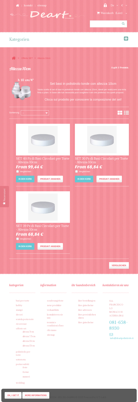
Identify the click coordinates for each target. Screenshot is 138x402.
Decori (19, 314)
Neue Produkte (54, 305)
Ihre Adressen (85, 310)
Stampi (19, 310)
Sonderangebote (55, 300)
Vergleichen (25, 171)
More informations (36, 395)
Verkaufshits (53, 310)
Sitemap (41, 5)
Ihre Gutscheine (85, 305)
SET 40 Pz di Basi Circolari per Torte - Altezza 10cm (42, 160)
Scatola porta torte (25, 319)
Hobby (19, 305)
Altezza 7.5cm (29, 336)
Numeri (26, 376)
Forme (26, 372)
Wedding (20, 382)
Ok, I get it (13, 395)
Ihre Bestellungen (86, 300)
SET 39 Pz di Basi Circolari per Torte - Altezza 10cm (42, 227)
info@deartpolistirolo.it (122, 338)
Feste (25, 367)
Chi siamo (51, 330)
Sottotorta (21, 359)
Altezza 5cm (28, 331)
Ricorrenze (21, 324)
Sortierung (14, 112)
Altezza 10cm (29, 341)
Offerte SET (27, 58)
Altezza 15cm (29, 345)
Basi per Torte (22, 300)
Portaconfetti (22, 364)
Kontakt (28, 5)
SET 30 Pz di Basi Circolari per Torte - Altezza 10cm (101, 160)
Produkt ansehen (50, 179)
